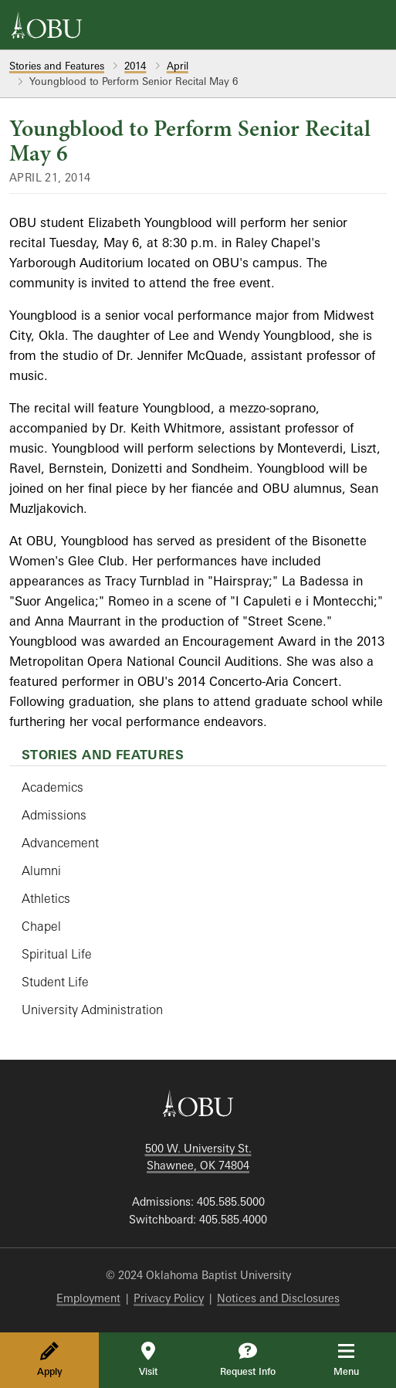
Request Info (248, 1359)
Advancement (60, 842)
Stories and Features (56, 65)
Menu (357, 1359)
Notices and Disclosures (278, 1298)
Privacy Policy (169, 1298)
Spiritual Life (57, 954)
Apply (50, 1359)
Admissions (54, 815)
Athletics (46, 898)
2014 (135, 65)
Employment (88, 1298)
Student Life (55, 981)
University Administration (92, 1009)
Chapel (41, 926)
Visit (148, 1359)
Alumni (41, 870)
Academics (52, 787)
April (177, 65)
